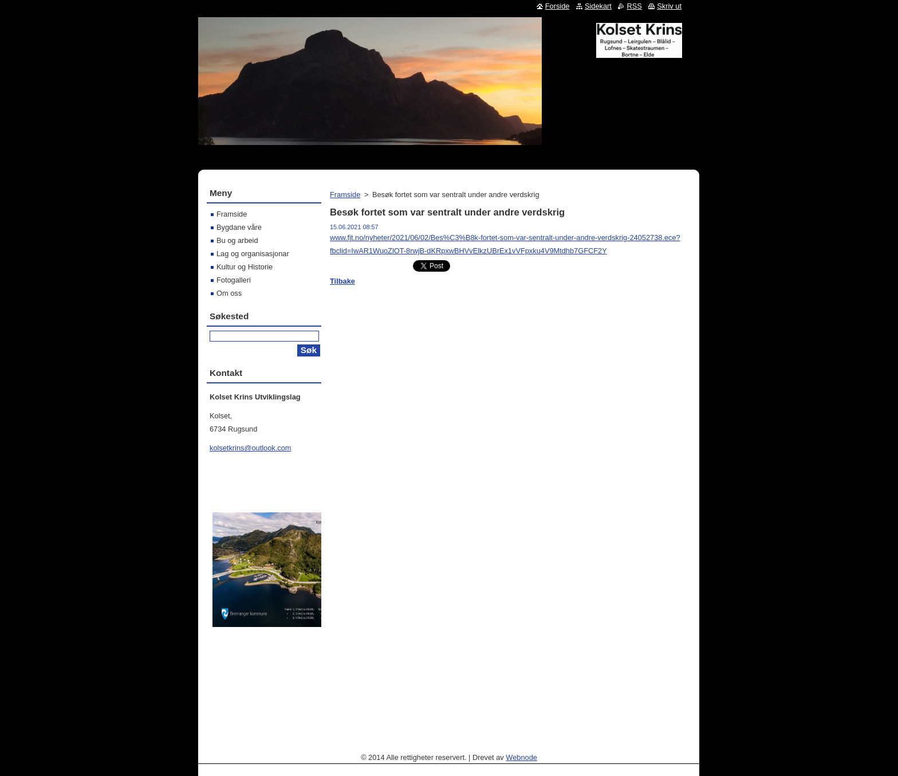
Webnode (521, 757)
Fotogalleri (233, 280)
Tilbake (342, 281)
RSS (634, 6)
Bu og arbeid (237, 240)
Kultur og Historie (244, 266)
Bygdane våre (239, 227)
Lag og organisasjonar (252, 253)
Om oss (229, 293)
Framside (345, 194)
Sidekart (598, 6)
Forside (557, 6)
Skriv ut (669, 6)
